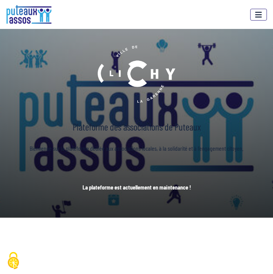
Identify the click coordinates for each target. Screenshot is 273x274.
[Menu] (258, 15)
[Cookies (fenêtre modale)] (13, 261)
